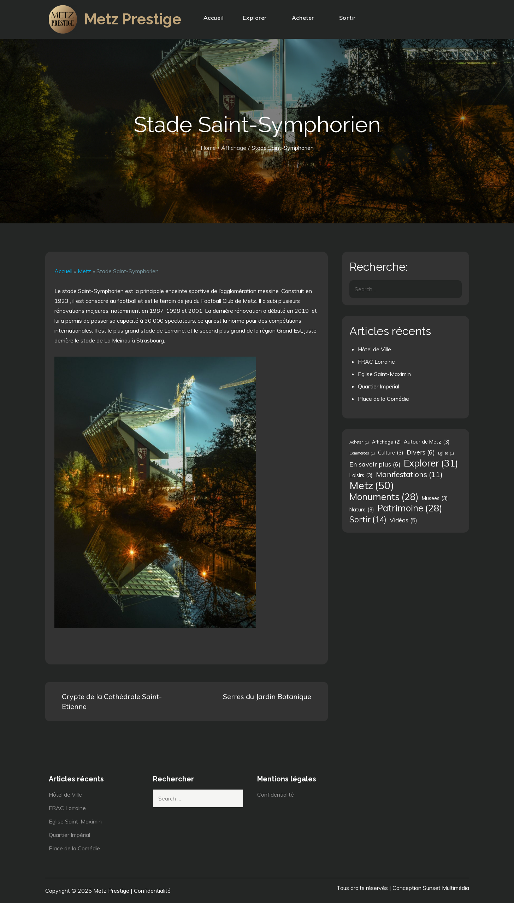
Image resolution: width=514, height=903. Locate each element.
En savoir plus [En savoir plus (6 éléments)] (375, 464)
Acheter (306, 17)
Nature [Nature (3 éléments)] (361, 510)
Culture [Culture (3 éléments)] (390, 453)
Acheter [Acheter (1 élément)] (359, 442)
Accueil (213, 17)
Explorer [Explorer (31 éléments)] (431, 463)
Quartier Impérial (378, 386)
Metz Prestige (132, 19)
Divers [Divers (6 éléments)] (421, 452)
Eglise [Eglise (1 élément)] (446, 453)
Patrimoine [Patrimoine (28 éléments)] (409, 508)
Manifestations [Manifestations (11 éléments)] (409, 474)
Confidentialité (275, 794)
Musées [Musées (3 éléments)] (435, 498)
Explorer (257, 17)
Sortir (350, 17)
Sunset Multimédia (446, 887)
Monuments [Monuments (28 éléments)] (384, 497)
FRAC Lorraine (376, 361)
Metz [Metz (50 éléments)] (371, 485)
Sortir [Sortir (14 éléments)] (367, 519)
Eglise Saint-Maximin (384, 373)
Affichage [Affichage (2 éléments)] (386, 442)
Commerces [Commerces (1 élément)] (362, 453)
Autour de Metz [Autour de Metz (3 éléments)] (427, 442)
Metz (84, 271)
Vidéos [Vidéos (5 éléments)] (403, 520)
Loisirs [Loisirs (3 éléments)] (361, 475)
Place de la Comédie (383, 398)
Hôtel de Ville (374, 349)
